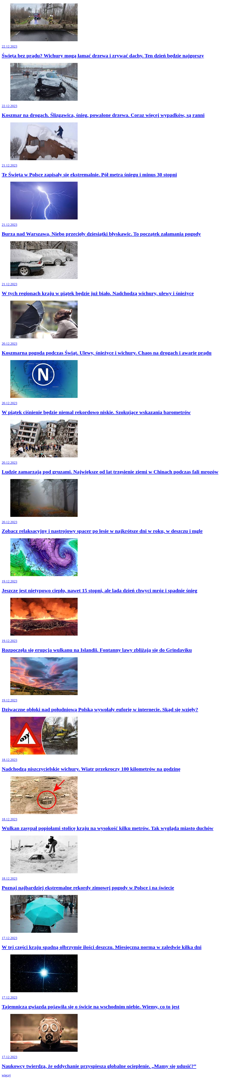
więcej (6, 1075)
